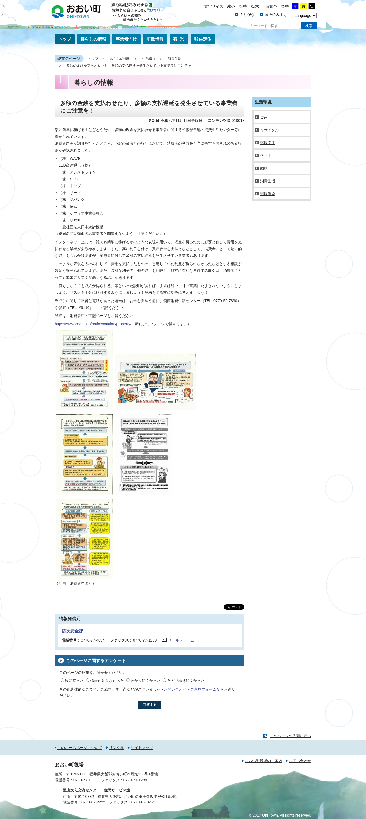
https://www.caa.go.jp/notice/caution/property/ (93, 324)
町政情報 (155, 39)
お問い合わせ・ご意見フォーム (190, 689)
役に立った (74, 680)
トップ (64, 39)
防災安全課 (72, 631)
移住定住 (202, 39)
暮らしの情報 (93, 39)
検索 (308, 26)
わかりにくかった (146, 680)
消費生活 (174, 59)
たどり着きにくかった (186, 680)
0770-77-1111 (85, 780)
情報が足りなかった (107, 680)
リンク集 (116, 747)
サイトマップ (142, 747)
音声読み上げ (276, 14)
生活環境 (149, 59)
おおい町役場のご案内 (263, 761)
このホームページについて (79, 747)
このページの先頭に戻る (290, 736)
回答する (150, 705)
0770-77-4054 (93, 640)
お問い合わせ (300, 761)
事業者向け (126, 39)
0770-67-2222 (93, 802)
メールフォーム (181, 640)
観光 (179, 39)
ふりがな (247, 14)
